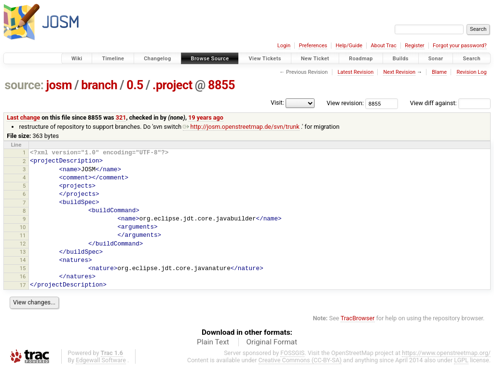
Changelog (157, 58)
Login (283, 45)
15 (23, 268)
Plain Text (213, 342)
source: (24, 85)
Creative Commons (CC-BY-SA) (300, 360)
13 (23, 251)
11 (23, 235)
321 (121, 117)
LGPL (461, 360)
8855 (221, 85)
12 (23, 243)
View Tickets (264, 58)
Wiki (76, 58)
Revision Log (471, 72)
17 (23, 285)
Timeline (113, 58)
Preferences (313, 45)
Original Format (271, 342)
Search (471, 58)
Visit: (277, 102)
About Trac (384, 45)
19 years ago (205, 117)
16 (23, 276)
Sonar (435, 58)
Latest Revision (356, 72)
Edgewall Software (101, 360)
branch (99, 85)
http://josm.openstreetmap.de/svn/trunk (241, 126)
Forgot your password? (460, 45)
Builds (401, 58)
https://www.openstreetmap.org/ (446, 352)
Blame (439, 72)
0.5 (134, 85)
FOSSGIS (292, 352)
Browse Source (210, 58)
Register (414, 45)
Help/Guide (349, 45)
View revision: (345, 103)
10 (23, 227)
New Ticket (315, 58)
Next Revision (399, 72)
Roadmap (361, 58)
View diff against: (450, 103)
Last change (23, 117)
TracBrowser (358, 318)
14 (23, 260)
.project (172, 85)
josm (59, 85)
